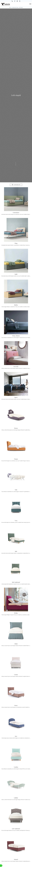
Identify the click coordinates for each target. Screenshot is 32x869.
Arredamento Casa (15, 7)
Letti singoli (21, 7)
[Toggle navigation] (30, 4)
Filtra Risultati (16, 184)
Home (10, 7)
